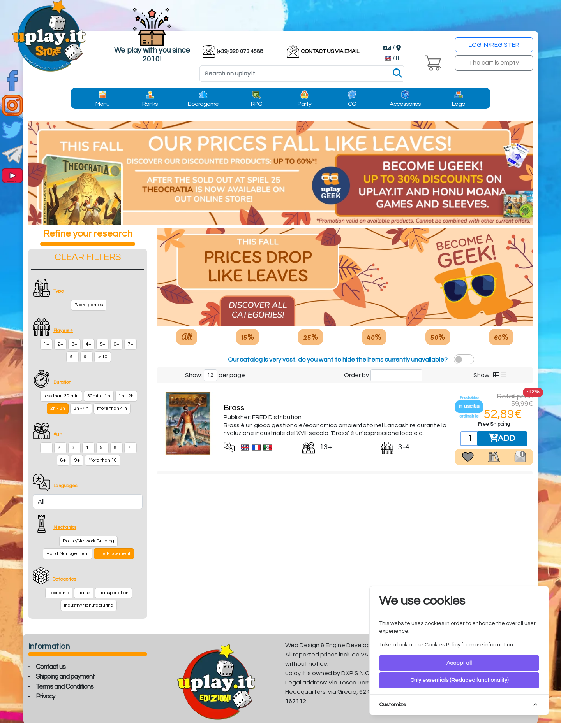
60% (501, 336)
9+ (86, 356)
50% (437, 336)
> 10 (103, 356)
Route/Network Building (88, 541)
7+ (130, 344)
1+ (46, 344)
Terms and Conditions (65, 686)
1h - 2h (126, 395)
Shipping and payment (65, 676)
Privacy (45, 696)
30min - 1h (98, 395)
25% (310, 336)
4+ (88, 344)
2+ (60, 344)
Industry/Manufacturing (88, 605)
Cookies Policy (442, 645)
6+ (116, 344)
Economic (59, 592)
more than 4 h (112, 408)
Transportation (114, 592)
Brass (234, 408)
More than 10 (102, 460)
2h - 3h (57, 408)
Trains (84, 592)
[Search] (301, 73)
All (186, 336)
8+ (72, 356)
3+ (74, 344)
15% (247, 336)
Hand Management (67, 553)
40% (374, 336)
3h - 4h (81, 408)
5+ (102, 344)
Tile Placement (114, 553)
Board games (88, 304)
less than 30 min (61, 395)
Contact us (50, 666)
